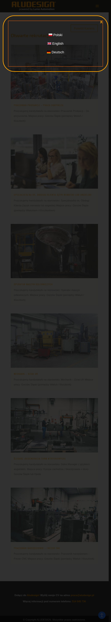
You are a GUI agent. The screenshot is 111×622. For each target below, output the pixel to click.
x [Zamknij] (101, 22)
